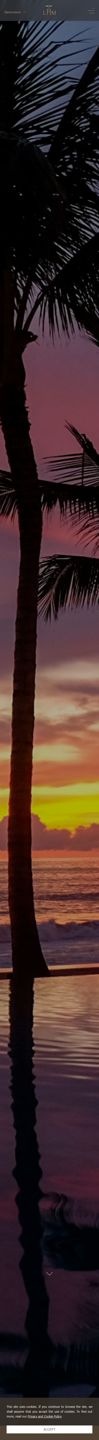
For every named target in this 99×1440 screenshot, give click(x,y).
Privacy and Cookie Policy (44, 1416)
